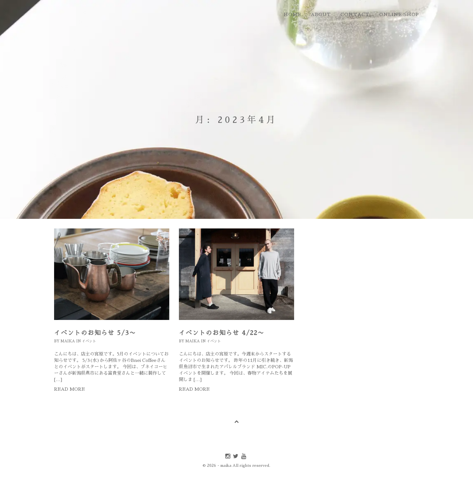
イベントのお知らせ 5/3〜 (95, 333)
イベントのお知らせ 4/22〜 (221, 333)
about (321, 14)
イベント (89, 341)
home (292, 14)
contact (355, 14)
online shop (399, 14)
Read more (69, 389)
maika (67, 341)
